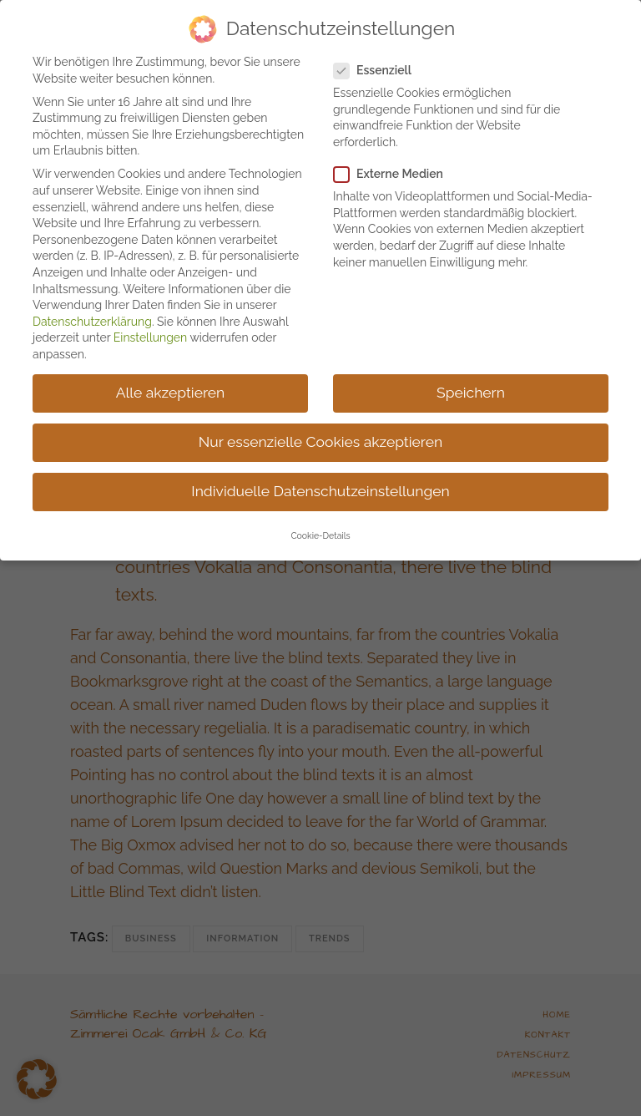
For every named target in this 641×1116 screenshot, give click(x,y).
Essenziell (379, 61)
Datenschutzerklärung (92, 312)
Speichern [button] (471, 383)
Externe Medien (395, 165)
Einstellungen (150, 328)
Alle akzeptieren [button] (170, 383)
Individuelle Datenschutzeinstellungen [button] (320, 482)
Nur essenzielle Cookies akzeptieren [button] (320, 432)
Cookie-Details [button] (320, 526)
